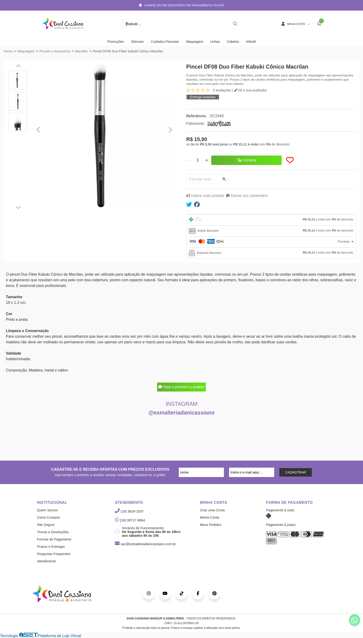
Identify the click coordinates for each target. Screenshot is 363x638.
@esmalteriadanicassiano (181, 413)
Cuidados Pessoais (165, 41)
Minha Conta (209, 517)
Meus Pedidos (210, 525)
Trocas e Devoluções (53, 532)
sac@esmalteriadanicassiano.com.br (145, 544)
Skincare (137, 41)
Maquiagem (194, 41)
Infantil (251, 41)
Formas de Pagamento (54, 539)
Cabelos (233, 41)
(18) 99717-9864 (130, 520)
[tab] (271, 220)
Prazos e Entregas (51, 546)
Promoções (115, 41)
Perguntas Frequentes (53, 554)
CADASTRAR (295, 472)
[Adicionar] (206, 160)
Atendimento (46, 561)
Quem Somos (47, 510)
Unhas (215, 41)
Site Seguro (46, 525)
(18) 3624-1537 (129, 511)
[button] (38, 130)
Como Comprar (48, 517)
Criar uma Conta (212, 510)
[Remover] (189, 160)
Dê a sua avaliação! (250, 90)
